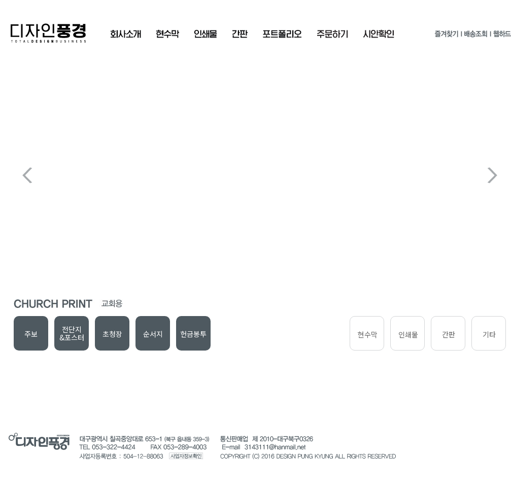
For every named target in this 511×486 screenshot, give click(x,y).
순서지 (153, 334)
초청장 (112, 334)
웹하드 (501, 35)
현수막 (167, 34)
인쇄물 (205, 34)
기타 (489, 334)
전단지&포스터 (71, 333)
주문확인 (332, 34)
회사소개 (125, 34)
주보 (31, 334)
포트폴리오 (282, 34)
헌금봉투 (193, 334)
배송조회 (475, 35)
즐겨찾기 (446, 35)
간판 (240, 34)
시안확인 (378, 34)
